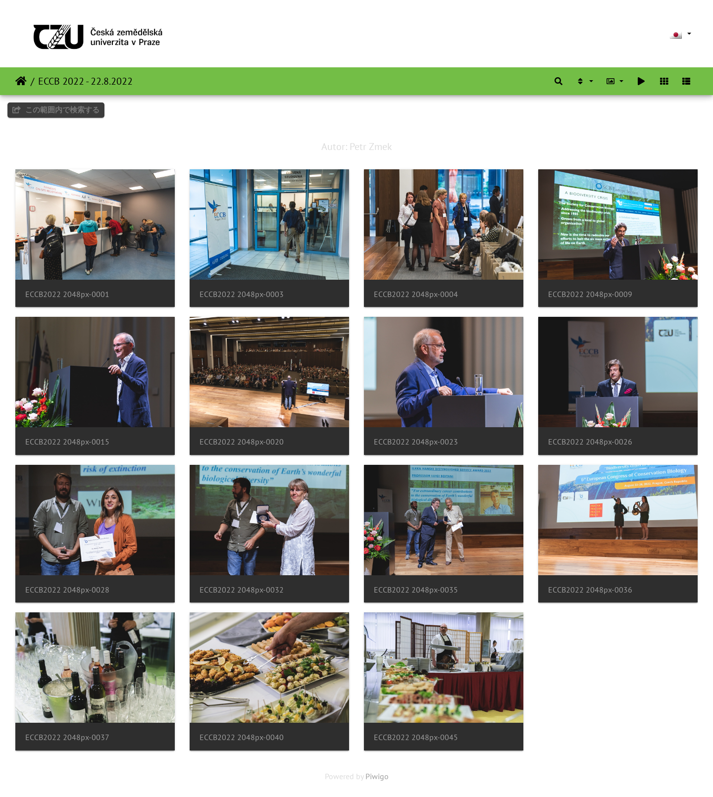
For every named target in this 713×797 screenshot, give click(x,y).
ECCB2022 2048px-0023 (416, 442)
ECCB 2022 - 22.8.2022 (85, 81)
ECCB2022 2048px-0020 (242, 442)
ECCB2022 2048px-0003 (242, 294)
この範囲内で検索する (56, 109)
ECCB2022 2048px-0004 (416, 294)
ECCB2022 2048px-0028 (67, 590)
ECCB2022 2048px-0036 (590, 590)
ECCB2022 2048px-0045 (416, 737)
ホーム (21, 81)
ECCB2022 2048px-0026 (590, 442)
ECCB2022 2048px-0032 (242, 590)
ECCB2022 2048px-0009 (590, 294)
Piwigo (377, 776)
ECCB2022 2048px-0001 (67, 294)
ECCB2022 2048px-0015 (67, 442)
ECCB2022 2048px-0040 (242, 737)
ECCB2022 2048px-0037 (67, 737)
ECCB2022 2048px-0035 (416, 590)
